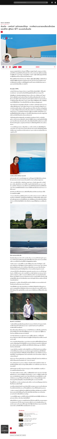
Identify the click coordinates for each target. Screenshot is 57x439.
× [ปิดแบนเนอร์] (7, 425)
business (7, 23)
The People (17, 435)
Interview (12, 435)
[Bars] (52, 2)
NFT (20, 435)
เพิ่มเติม (2, 428)
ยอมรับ (5, 430)
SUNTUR (24, 435)
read (2, 23)
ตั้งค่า (4, 432)
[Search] (47, 2)
